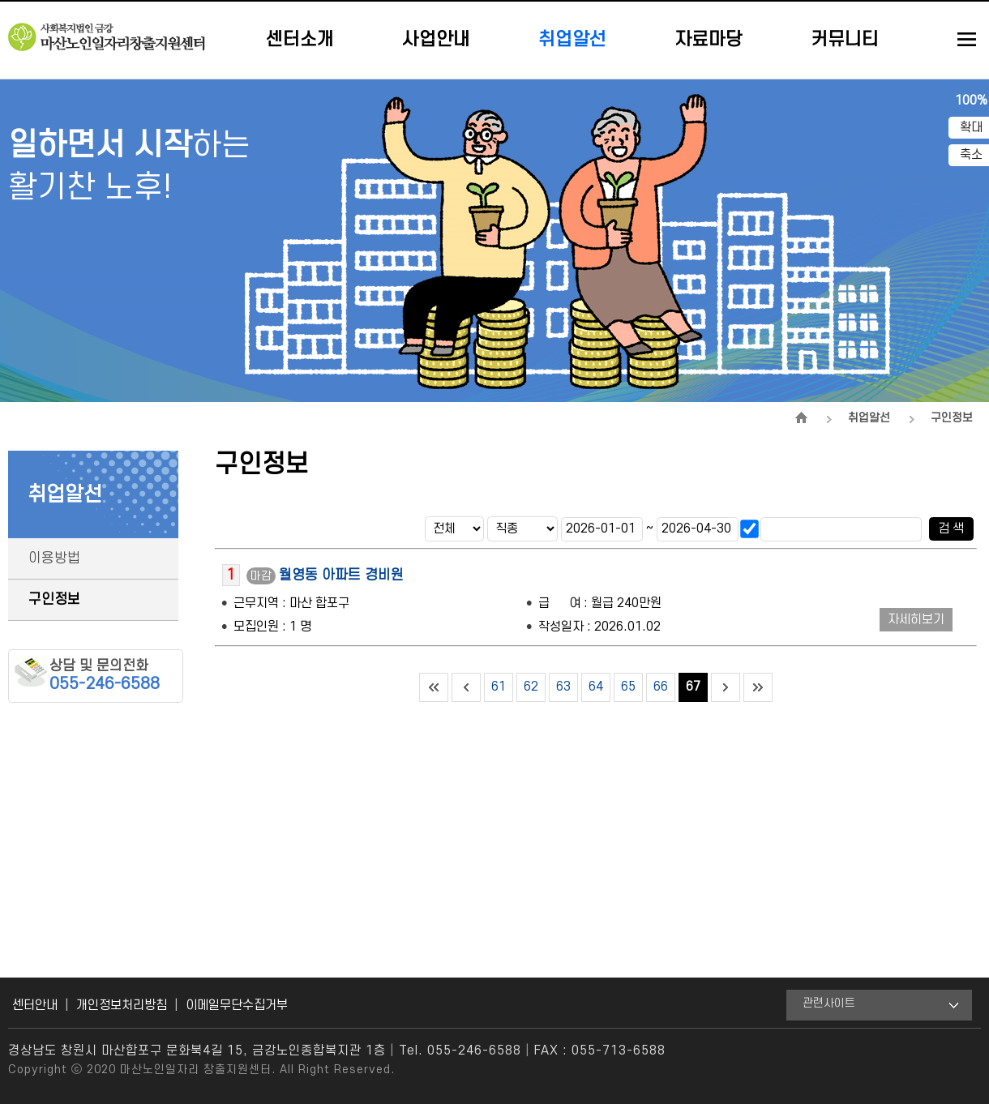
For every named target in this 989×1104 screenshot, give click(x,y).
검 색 (951, 528)
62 (531, 686)
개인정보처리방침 (121, 1005)
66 (660, 686)
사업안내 (436, 39)
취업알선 (572, 39)
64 (596, 686)
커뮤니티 (845, 39)
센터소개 (300, 39)
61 (498, 686)
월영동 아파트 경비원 (341, 575)
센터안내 (35, 1005)
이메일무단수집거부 (237, 1005)
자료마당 (708, 39)
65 (628, 686)
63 (563, 686)
